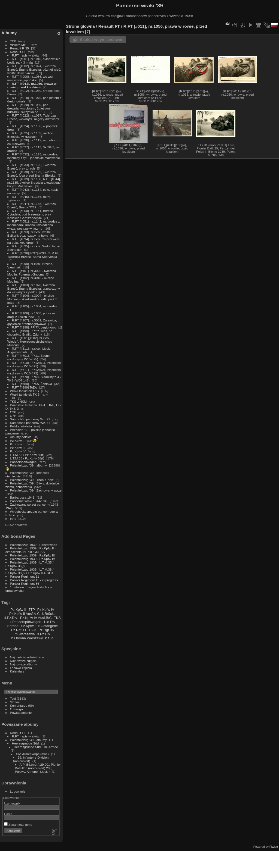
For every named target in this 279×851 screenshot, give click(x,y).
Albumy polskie (21, 437)
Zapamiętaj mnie (18, 824)
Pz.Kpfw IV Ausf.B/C (36, 618)
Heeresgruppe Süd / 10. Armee (36, 747)
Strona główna (80, 26)
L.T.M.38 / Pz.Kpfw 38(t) (27, 458)
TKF (13, 398)
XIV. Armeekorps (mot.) (32, 754)
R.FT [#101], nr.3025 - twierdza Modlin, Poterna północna (31, 272)
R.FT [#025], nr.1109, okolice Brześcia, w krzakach (30, 134)
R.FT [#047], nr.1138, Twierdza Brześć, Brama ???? (31, 205)
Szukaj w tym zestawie (101, 39)
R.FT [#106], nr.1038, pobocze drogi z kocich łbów (31, 314)
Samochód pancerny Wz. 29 (30, 419)
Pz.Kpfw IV (18, 451)
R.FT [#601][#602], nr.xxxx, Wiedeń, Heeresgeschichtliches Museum (29, 341)
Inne (13, 518)
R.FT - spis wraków (25, 55)
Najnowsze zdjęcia (23, 660)
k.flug (49, 638)
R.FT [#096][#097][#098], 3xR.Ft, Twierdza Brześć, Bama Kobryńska (33, 254)
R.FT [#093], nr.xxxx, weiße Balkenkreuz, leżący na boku (29, 233)
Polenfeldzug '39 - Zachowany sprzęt (36, 490)
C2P (13, 412)
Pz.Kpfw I (17, 440)
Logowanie (18, 791)
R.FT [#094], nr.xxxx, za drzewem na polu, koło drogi (33, 240)
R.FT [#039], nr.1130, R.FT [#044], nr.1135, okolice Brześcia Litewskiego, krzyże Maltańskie (34, 182)
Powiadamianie (21, 712)
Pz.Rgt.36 (46, 630)
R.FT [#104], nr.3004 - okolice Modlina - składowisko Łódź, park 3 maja (32, 299)
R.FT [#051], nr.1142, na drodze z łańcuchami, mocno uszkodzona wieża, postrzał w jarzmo (33, 225)
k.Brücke (49, 614)
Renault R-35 (19, 48)
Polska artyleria (21, 426)
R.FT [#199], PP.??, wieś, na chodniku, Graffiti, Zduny (29, 332)
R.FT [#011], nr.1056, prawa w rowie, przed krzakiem (31, 85)
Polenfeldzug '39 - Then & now (32, 479)
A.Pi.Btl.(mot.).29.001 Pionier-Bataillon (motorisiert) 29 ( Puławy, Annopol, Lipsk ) (38, 768)
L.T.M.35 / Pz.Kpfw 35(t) (27, 454)
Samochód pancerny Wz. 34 (30, 422)
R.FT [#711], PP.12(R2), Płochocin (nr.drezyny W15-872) (34, 371)
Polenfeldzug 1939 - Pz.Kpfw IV (32, 559)
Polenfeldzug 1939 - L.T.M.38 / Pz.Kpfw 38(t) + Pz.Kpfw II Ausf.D (29, 571)
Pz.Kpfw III (17, 447)
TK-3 (32, 630)
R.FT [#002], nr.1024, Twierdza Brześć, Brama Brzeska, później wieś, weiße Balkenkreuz (34, 69)
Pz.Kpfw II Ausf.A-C (24, 614)
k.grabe (13, 626)
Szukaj (15, 702)
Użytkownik (12, 803)
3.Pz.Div (43, 634)
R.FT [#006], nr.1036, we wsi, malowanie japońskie (30, 78)
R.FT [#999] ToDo (24, 387)
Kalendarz (17, 671)
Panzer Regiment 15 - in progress (34, 580)
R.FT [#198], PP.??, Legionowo (34, 327)
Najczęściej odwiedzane (27, 657)
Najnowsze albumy (23, 664)
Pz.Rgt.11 (18, 630)
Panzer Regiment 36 (24, 583)
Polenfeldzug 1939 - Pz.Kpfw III (32, 555)
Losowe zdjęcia (21, 667)
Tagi (13, 698)
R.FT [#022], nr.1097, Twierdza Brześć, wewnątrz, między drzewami (33, 117)
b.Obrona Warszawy (27, 638)
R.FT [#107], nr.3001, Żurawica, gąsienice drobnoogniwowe (32, 322)
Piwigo (273, 846)
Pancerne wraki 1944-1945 (29, 501)
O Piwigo (16, 709)
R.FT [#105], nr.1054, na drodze (34, 306)
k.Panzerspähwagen (25, 622)
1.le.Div (49, 622)
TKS (57, 618)
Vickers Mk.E (19, 44)
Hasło (8, 813)
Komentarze (18, 705)
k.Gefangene (48, 626)
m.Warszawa (25, 634)
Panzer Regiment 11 (24, 576)
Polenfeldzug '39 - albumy (28, 465)
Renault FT (18, 52)
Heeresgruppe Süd (25, 743)
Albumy (9, 32)
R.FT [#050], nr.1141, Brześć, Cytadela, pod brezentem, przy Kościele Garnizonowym (30, 214)
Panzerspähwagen (23, 462)
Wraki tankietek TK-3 (25, 394)
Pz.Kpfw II (17, 444)
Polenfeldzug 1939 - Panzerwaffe (33, 544)
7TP (13, 41)
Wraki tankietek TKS (24, 391)
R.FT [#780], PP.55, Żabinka (32, 384)
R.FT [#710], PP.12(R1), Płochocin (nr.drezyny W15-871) (34, 364)
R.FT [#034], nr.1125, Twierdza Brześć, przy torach (31, 166)
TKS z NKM (18, 401)
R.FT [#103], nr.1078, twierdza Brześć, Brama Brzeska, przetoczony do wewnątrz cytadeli (33, 288)
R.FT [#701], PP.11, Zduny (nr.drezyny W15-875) (28, 357)
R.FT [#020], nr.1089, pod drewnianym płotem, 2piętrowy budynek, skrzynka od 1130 (29, 108)
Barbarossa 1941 (22, 497)
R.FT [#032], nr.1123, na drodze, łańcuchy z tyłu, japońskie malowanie (33, 155)
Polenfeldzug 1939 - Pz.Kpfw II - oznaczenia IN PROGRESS (30, 549)
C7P (13, 415)
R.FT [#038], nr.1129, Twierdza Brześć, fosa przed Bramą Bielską (31, 173)
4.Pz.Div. (11, 618)
